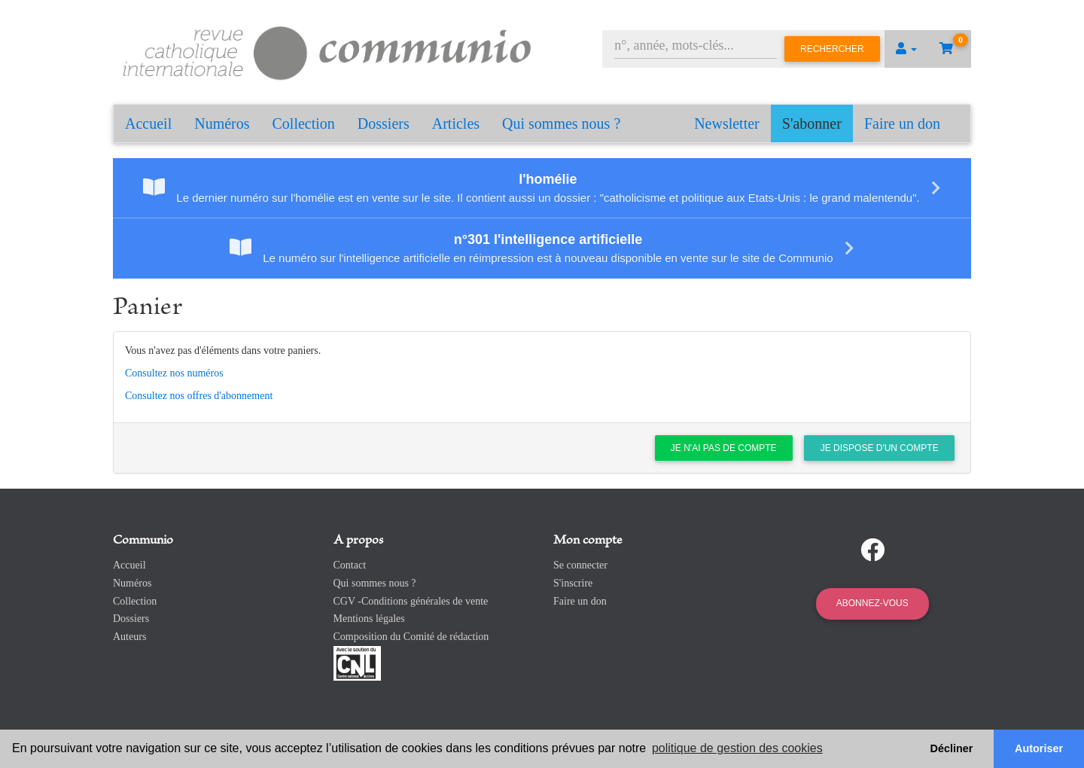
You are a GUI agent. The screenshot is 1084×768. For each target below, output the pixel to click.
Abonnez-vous (872, 603)
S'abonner (812, 123)
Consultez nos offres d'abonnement (199, 395)
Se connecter (580, 565)
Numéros (221, 123)
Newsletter (727, 123)
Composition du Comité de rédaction (411, 636)
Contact (350, 565)
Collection (304, 123)
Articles (456, 123)
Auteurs (129, 636)
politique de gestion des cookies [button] (737, 748)
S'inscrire (572, 583)
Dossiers (384, 123)
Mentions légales (369, 618)
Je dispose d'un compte (880, 448)
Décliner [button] (951, 748)
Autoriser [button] (1039, 748)
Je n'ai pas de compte (724, 448)
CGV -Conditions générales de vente (411, 601)
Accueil (148, 123)
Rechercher (832, 49)
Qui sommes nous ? (561, 123)
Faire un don (902, 123)
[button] (906, 49)
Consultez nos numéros (174, 373)
